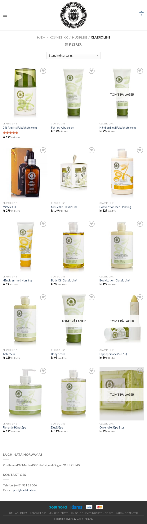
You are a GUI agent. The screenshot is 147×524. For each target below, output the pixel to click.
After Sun (9, 354)
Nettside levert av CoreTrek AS (73, 518)
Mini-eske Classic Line (64, 207)
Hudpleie (79, 37)
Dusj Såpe (57, 427)
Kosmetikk (59, 37)
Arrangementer (127, 513)
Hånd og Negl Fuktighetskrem (118, 127)
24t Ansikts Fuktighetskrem (20, 127)
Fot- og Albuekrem (62, 127)
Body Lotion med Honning (115, 207)
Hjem (41, 37)
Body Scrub (58, 354)
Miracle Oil (9, 207)
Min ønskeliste (58, 513)
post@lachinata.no (25, 490)
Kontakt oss (38, 513)
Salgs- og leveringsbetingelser (92, 513)
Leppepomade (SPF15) (113, 354)
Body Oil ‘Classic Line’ (64, 280)
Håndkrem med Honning (17, 280)
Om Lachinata (18, 513)
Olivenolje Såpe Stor (112, 427)
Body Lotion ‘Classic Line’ (115, 280)
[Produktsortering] (73, 55)
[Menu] (5, 15)
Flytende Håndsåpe (14, 427)
